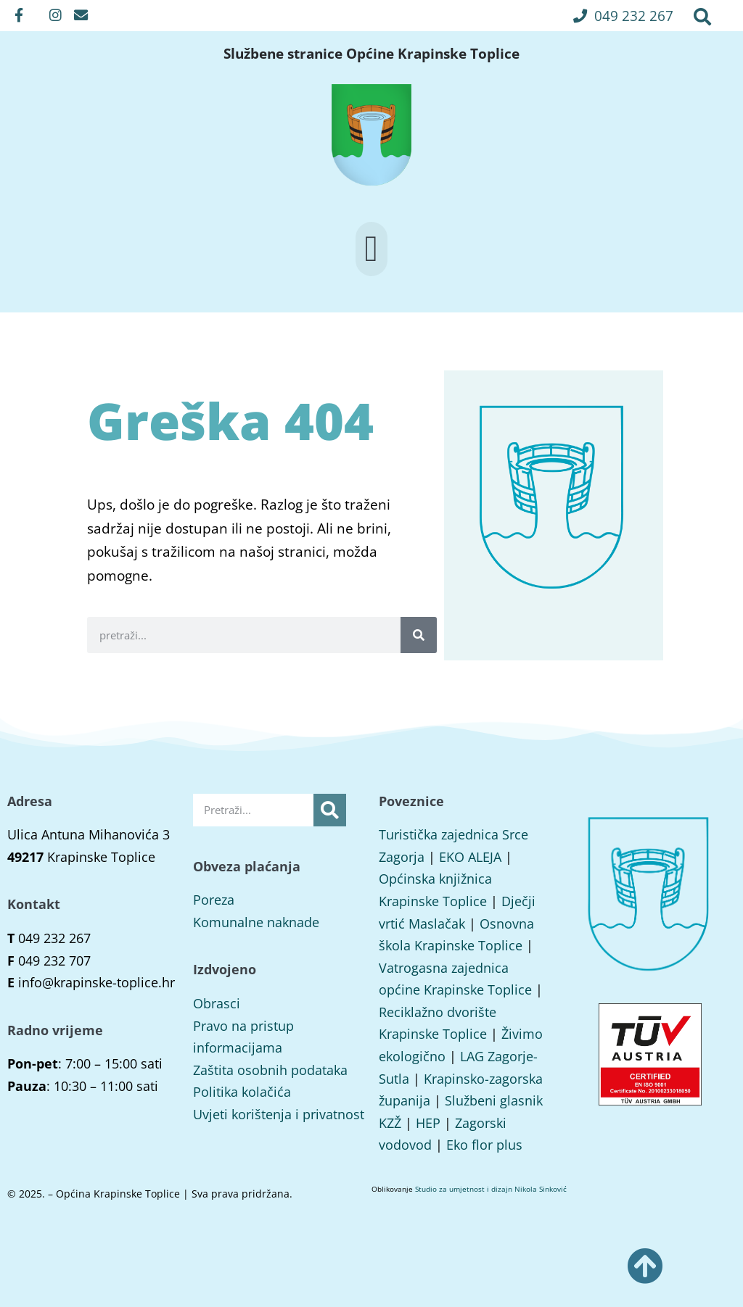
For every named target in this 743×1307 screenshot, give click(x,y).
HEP (428, 1123)
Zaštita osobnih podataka (270, 1070)
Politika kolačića (242, 1091)
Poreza (213, 899)
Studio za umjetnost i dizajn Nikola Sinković (491, 1189)
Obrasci (216, 1003)
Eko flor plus (484, 1144)
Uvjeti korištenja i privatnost (278, 1114)
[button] (623, 15)
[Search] (419, 635)
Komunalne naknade (256, 922)
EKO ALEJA (470, 857)
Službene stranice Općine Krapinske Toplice (371, 53)
